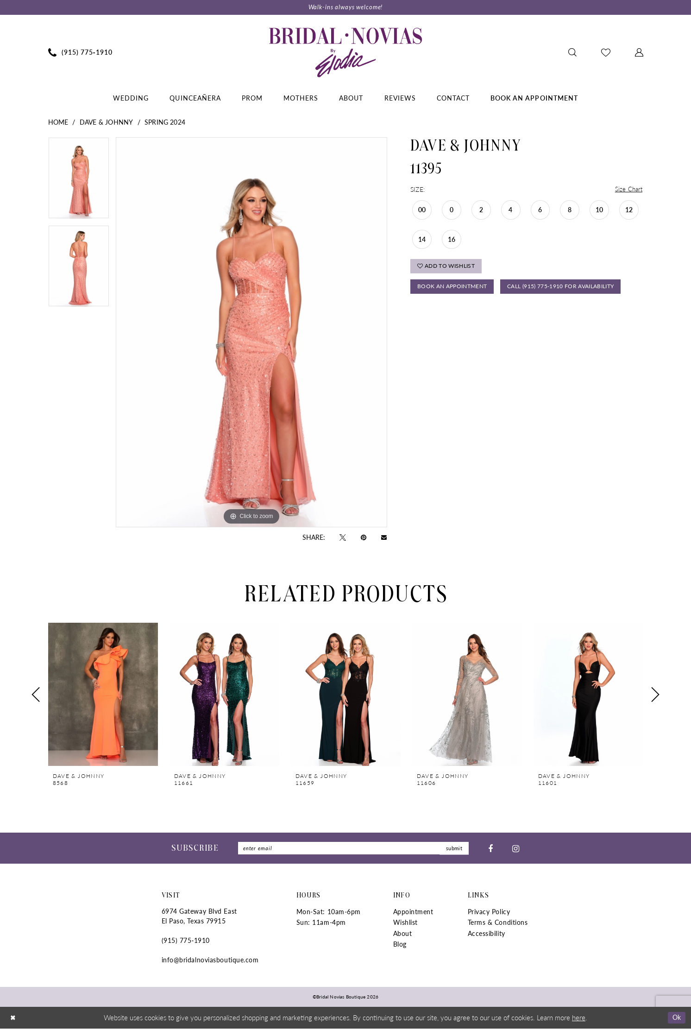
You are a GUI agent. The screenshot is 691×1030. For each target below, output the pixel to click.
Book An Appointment (456, 290)
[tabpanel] (78, 182)
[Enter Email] (353, 849)
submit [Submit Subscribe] (453, 849)
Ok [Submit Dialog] (676, 1019)
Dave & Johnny (106, 122)
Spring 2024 (164, 122)
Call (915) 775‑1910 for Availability (477, 313)
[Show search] (572, 53)
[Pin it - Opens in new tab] (363, 537)
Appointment (413, 913)
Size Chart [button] (628, 190)
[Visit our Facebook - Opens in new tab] (490, 849)
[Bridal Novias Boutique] (345, 52)
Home (58, 122)
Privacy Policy (489, 913)
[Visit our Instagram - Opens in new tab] (516, 849)
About (402, 934)
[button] (638, 53)
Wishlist (405, 924)
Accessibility (486, 934)
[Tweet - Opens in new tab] (342, 537)
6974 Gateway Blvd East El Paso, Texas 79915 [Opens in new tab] (199, 917)
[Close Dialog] (13, 1019)
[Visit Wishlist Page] (605, 52)
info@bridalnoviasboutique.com (210, 961)
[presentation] (103, 695)
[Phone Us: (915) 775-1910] (80, 53)
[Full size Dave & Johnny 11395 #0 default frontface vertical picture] (251, 332)
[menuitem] (80, 53)
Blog (400, 945)
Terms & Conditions (498, 924)
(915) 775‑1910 (186, 942)
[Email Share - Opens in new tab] (384, 538)
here (578, 1019)
